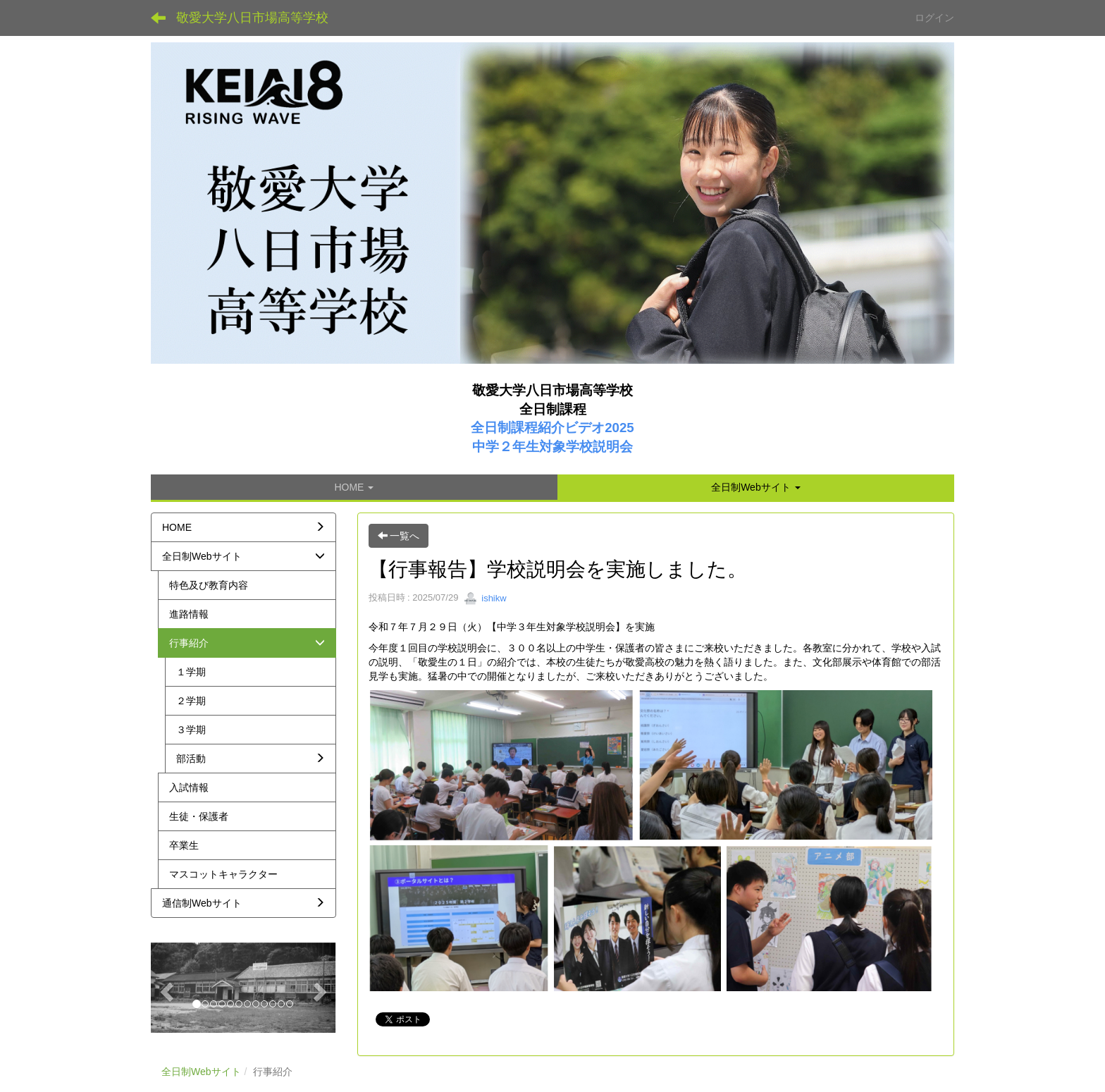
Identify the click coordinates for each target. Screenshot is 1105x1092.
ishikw (485, 598)
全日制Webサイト (201, 1071)
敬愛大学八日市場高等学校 (252, 18)
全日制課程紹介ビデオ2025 (552, 427)
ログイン (934, 17)
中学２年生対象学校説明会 (552, 446)
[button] (755, 487)
